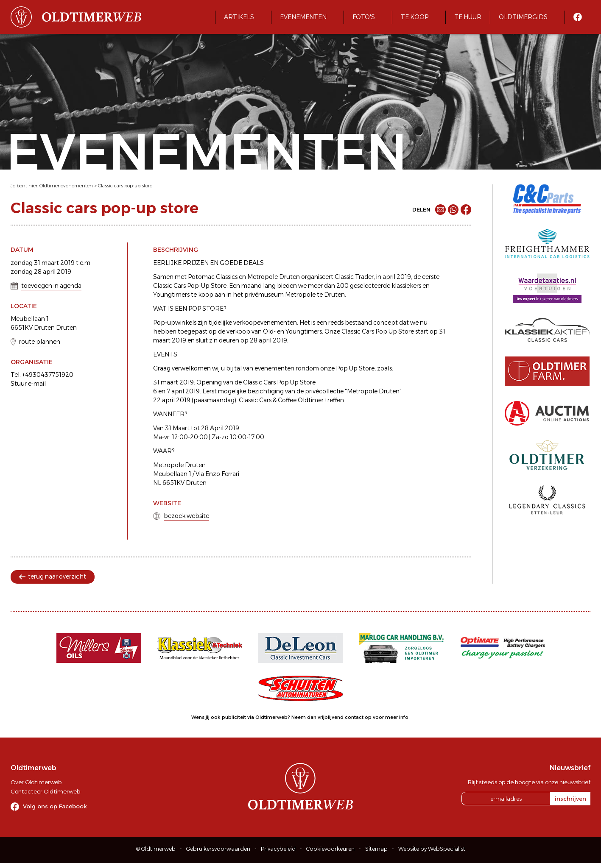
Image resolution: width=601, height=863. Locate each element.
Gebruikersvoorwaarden (218, 849)
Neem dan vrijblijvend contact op (331, 717)
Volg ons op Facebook (55, 806)
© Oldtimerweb (156, 849)
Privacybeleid (278, 849)
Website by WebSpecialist (431, 849)
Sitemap (376, 849)
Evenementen (303, 17)
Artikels (239, 17)
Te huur (467, 17)
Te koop (414, 17)
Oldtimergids (523, 17)
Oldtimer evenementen (66, 186)
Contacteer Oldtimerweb (45, 791)
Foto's (363, 17)
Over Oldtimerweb (36, 782)
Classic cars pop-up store (125, 186)
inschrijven (570, 798)
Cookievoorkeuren (330, 849)
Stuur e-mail (28, 383)
